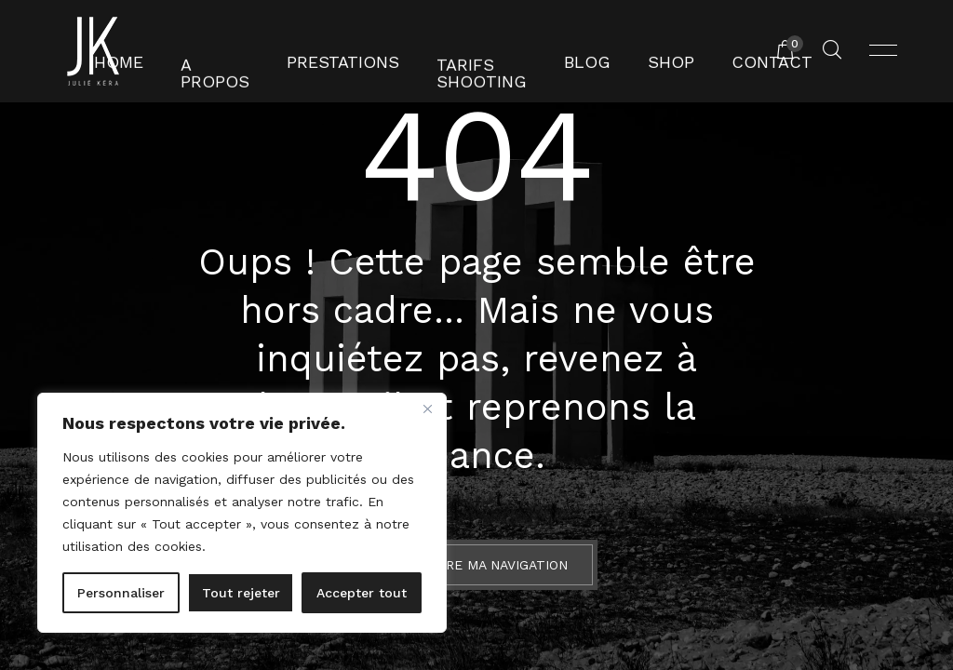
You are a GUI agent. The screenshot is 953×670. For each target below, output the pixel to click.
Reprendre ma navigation (476, 564)
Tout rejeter (241, 592)
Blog (573, 51)
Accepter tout (361, 592)
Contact (731, 51)
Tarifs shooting (469, 51)
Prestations (353, 51)
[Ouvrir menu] (883, 51)
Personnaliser (121, 592)
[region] (242, 513)
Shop (646, 51)
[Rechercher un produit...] (832, 51)
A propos (246, 51)
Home (163, 51)
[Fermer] (427, 408)
